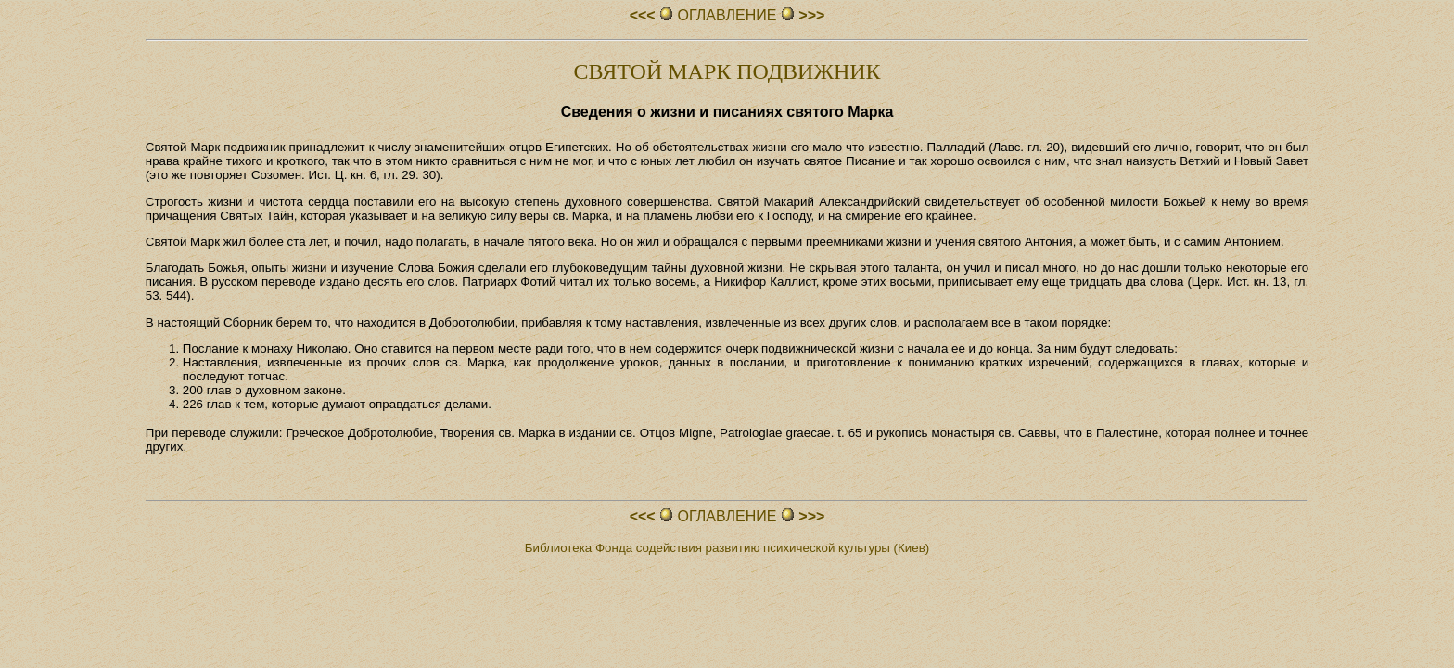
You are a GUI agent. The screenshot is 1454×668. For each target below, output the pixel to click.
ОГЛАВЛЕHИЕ (727, 15)
